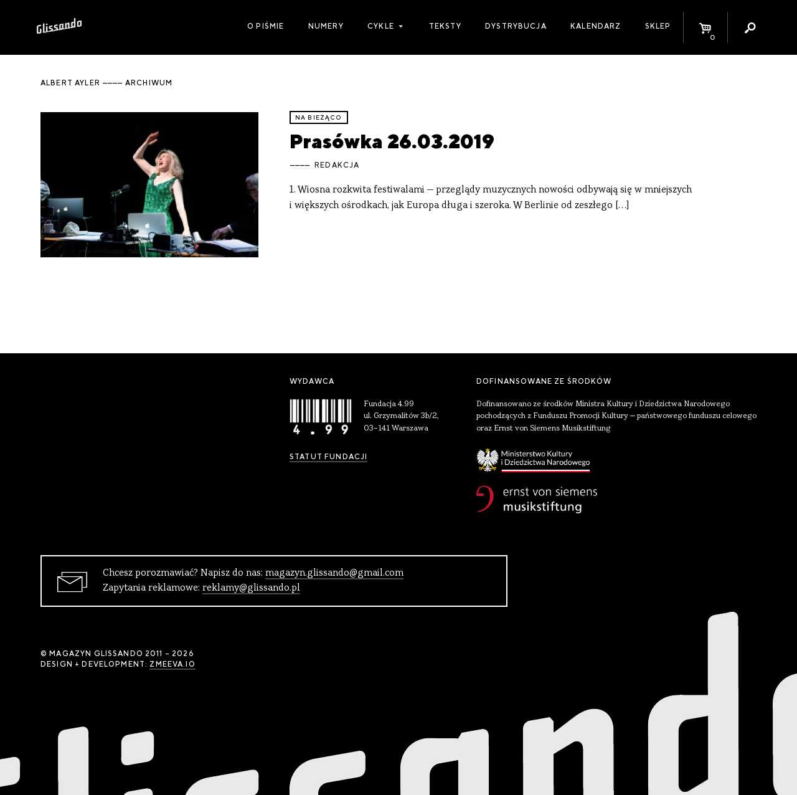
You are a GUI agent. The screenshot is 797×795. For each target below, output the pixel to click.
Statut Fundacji (328, 456)
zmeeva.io (172, 664)
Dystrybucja (516, 26)
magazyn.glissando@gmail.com (334, 573)
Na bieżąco (318, 117)
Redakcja (336, 165)
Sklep (658, 26)
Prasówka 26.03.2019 (392, 141)
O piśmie (265, 26)
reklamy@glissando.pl (251, 588)
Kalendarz (595, 26)
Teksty (445, 26)
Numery (326, 26)
